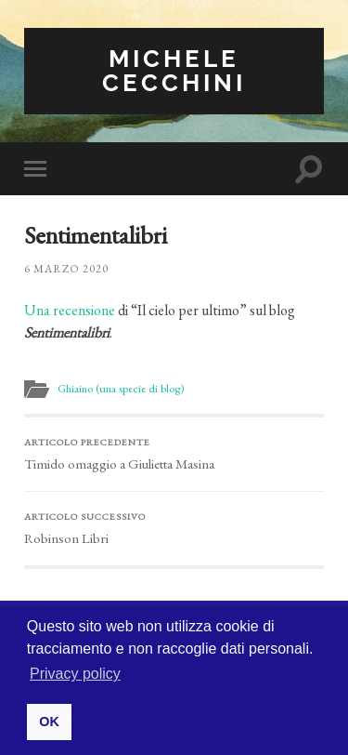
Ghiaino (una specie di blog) (121, 388)
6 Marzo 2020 (66, 268)
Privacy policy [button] (75, 674)
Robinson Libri (174, 528)
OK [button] (49, 721)
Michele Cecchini (174, 70)
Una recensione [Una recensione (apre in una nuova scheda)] (69, 310)
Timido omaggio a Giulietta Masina (174, 453)
